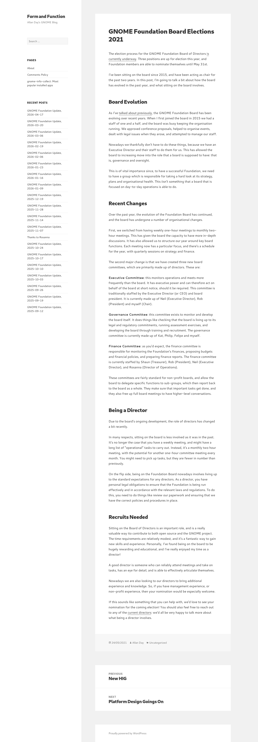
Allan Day (138, 642)
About (30, 68)
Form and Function (46, 16)
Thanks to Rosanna (38, 237)
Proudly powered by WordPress (127, 733)
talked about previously (135, 113)
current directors (139, 612)
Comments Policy (37, 74)
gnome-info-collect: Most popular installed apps (42, 83)
